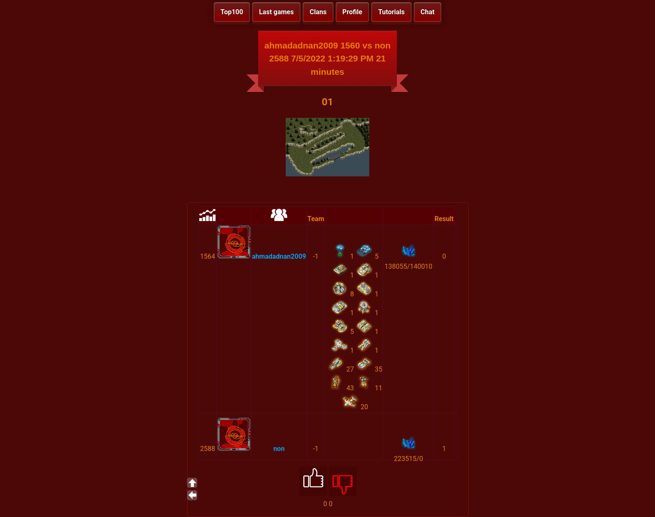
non (278, 449)
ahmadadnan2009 (279, 256)
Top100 (232, 12)
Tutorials (391, 12)
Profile (353, 12)
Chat (427, 12)
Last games (276, 12)
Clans (318, 12)
